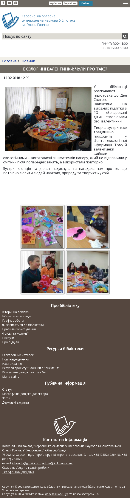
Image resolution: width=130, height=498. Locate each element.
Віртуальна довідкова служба (24, 372)
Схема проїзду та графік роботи (25, 467)
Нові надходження (15, 359)
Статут (7, 389)
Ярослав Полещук (56, 494)
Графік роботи (13, 320)
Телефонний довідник (18, 472)
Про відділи (10, 342)
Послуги (8, 338)
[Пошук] (125, 36)
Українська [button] (55, 3)
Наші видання (12, 364)
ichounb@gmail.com (26, 463)
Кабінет (85, 3)
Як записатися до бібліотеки (23, 325)
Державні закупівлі (15, 402)
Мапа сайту (10, 376)
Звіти (6, 398)
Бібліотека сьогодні (16, 316)
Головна (9, 61)
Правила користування (19, 329)
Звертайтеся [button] (70, 3)
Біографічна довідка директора (25, 394)
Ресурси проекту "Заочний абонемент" (30, 368)
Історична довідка (15, 312)
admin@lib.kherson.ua (57, 463)
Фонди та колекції (15, 333)
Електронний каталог (18, 355)
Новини (28, 61)
